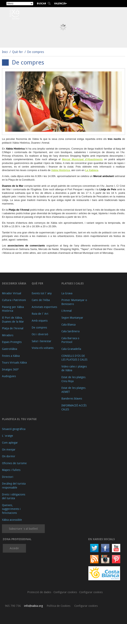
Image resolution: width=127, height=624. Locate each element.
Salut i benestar (41, 341)
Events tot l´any (42, 293)
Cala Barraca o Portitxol (70, 340)
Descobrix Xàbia (14, 283)
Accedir (14, 548)
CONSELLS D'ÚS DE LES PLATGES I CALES (74, 358)
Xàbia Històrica (60, 170)
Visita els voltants (42, 348)
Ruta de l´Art (40, 313)
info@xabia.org (33, 606)
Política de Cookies (58, 606)
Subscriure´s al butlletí (23, 528)
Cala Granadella (71, 349)
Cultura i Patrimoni (14, 300)
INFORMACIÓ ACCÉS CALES (74, 407)
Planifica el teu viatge (19, 419)
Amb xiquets (40, 320)
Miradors (7, 335)
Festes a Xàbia (11, 356)
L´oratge (7, 435)
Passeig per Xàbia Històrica (13, 309)
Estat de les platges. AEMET (73, 390)
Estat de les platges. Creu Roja (73, 379)
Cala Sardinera (70, 331)
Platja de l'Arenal (12, 328)
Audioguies (9, 376)
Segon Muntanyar (72, 317)
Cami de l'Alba (41, 300)
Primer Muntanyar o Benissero (74, 302)
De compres (35, 52)
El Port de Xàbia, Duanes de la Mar (13, 319)
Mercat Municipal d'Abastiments (82, 159)
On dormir (8, 456)
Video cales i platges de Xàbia (74, 368)
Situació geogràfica (13, 429)
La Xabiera (91, 170)
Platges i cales (72, 283)
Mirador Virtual (11, 293)
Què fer (17, 52)
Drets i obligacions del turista (13, 496)
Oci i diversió (40, 334)
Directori (7, 477)
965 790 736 (13, 606)
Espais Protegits (12, 342)
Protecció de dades (39, 592)
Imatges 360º (10, 369)
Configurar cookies (65, 592)
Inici (5, 52)
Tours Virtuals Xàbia (14, 362)
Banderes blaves (71, 398)
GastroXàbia (9, 349)
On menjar (8, 449)
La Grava (66, 293)
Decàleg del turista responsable (14, 485)
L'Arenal (66, 310)
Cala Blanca (68, 324)
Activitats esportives (44, 307)
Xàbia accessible (12, 520)
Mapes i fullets (11, 470)
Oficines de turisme (14, 463)
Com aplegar (10, 442)
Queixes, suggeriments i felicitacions (11, 509)
